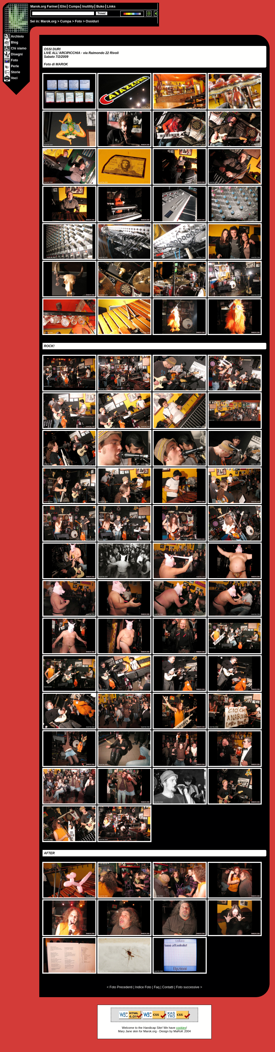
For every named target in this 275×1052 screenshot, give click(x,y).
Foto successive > (189, 987)
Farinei (53, 6)
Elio (63, 6)
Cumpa (65, 21)
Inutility (88, 6)
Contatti (167, 987)
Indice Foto (143, 987)
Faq (157, 987)
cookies (181, 1027)
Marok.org (48, 21)
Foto (78, 21)
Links (111, 6)
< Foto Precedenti (119, 987)
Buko (100, 6)
